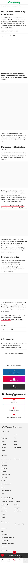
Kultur (15, 441)
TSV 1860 (3, 447)
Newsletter (4, 462)
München (3, 435)
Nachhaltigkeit (17, 447)
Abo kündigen (4, 540)
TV (14, 438)
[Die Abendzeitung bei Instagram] (14, 379)
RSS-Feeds (4, 468)
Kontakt (3, 517)
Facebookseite (5, 319)
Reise (15, 444)
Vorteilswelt (4, 480)
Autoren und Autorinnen (7, 501)
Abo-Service (4, 511)
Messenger (4, 465)
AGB (2, 531)
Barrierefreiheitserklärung (7, 537)
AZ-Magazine (17, 507)
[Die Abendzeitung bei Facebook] (14, 372)
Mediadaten (17, 501)
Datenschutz (4, 534)
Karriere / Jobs (5, 504)
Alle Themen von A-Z (6, 459)
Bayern (3, 441)
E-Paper (3, 514)
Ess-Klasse (4, 477)
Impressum (4, 528)
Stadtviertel (4, 438)
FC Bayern (3, 444)
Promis (3, 450)
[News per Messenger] (14, 401)
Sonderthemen (17, 511)
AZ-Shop (16, 504)
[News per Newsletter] (14, 409)
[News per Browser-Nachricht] (14, 416)
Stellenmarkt (17, 459)
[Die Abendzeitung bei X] (14, 387)
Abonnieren (4, 507)
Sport (15, 435)
